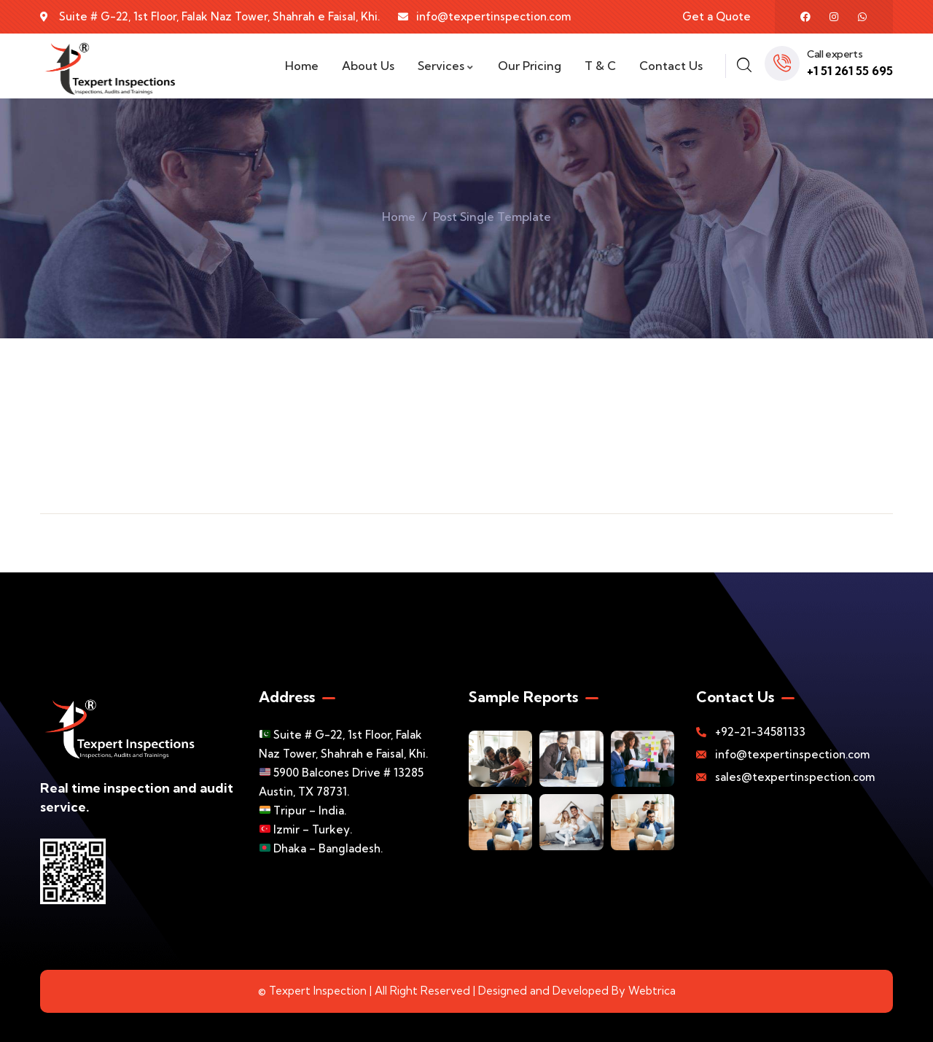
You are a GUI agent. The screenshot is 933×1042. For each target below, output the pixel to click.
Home (398, 216)
